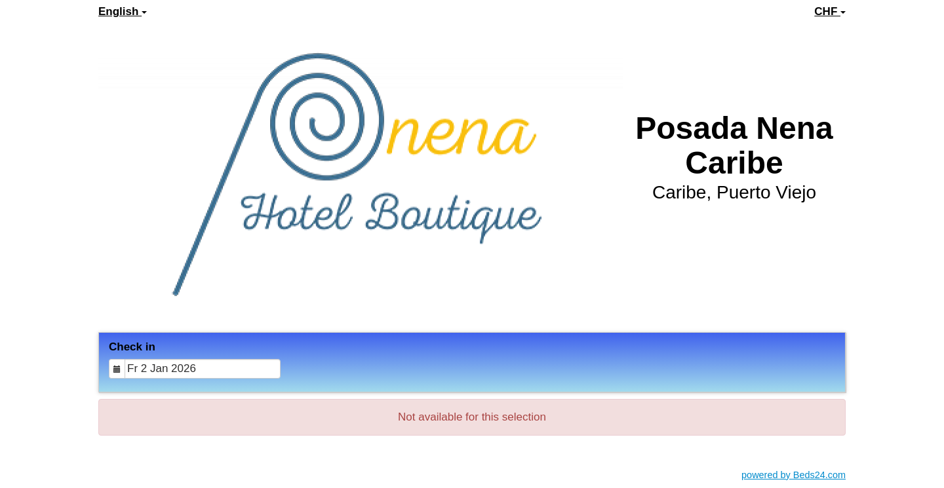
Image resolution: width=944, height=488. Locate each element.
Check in (132, 347)
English (122, 11)
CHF (830, 11)
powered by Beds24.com (793, 475)
